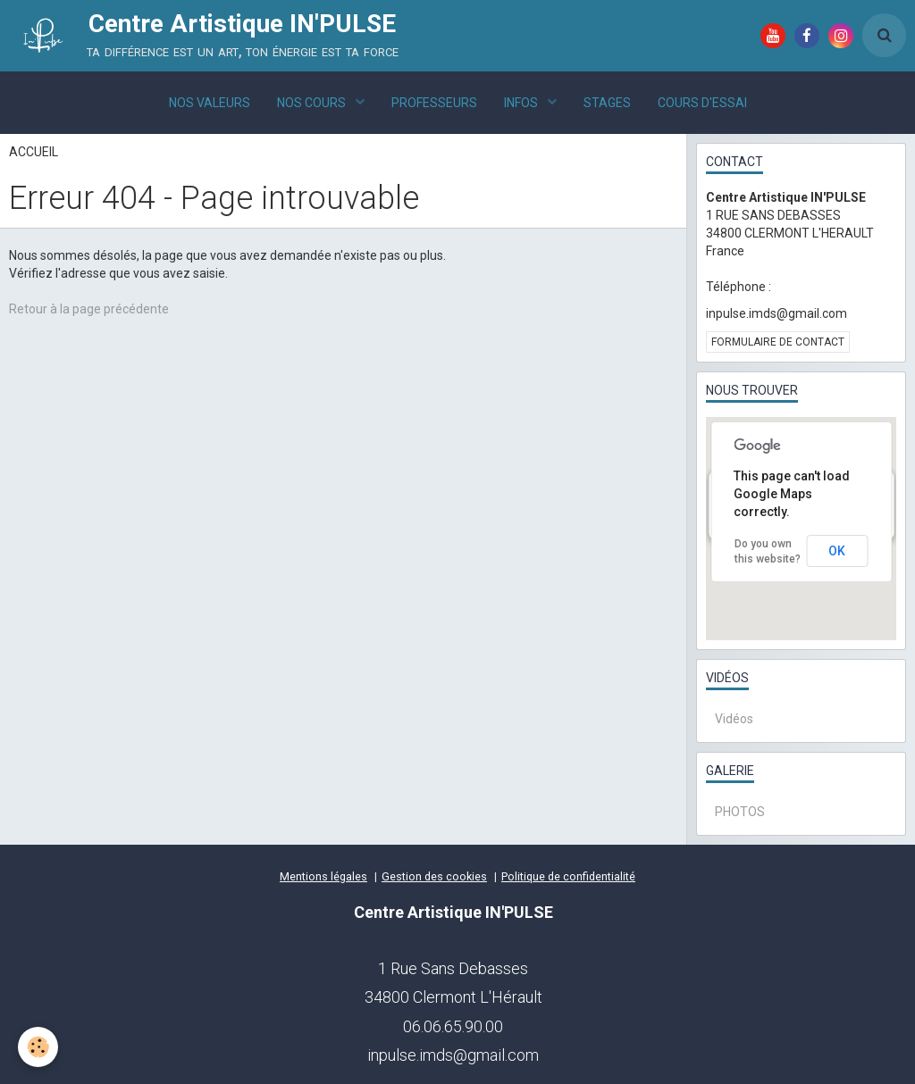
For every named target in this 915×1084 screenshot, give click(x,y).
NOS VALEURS (209, 103)
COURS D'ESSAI (702, 103)
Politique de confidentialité (568, 876)
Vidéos (734, 719)
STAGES (607, 103)
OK (836, 551)
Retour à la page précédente (89, 309)
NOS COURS (312, 103)
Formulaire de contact (777, 342)
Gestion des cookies (434, 876)
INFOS (522, 103)
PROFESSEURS (434, 103)
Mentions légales (323, 876)
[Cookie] (38, 1047)
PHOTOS (740, 812)
